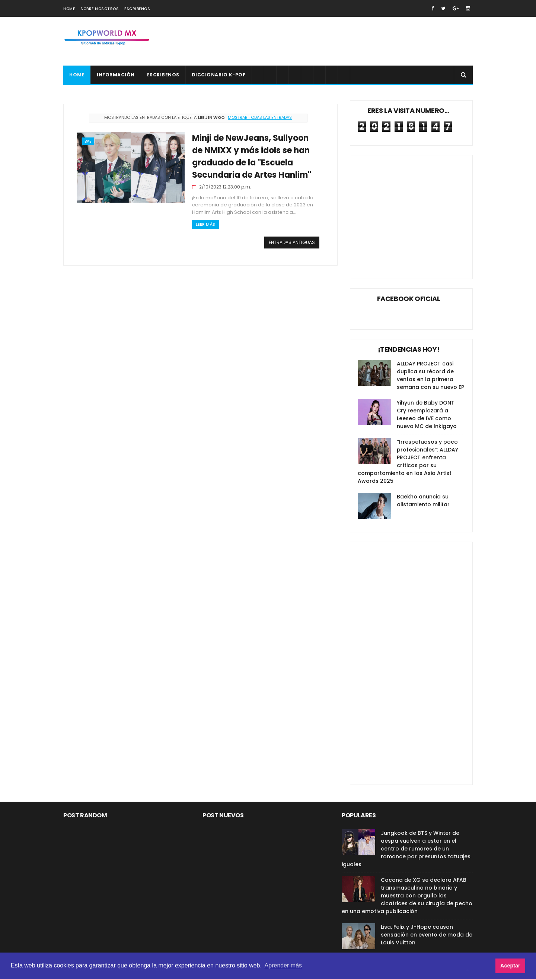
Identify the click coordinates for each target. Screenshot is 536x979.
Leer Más (205, 224)
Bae (88, 141)
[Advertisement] (337, 41)
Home (69, 9)
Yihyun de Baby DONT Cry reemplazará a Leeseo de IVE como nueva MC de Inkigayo (427, 414)
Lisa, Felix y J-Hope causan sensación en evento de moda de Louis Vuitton (426, 934)
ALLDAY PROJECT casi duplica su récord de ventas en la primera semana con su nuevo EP (430, 375)
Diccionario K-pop (219, 75)
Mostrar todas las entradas (260, 117)
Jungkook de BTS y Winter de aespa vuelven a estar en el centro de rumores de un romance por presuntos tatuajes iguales (406, 848)
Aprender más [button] (283, 965)
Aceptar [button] (510, 966)
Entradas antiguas (292, 242)
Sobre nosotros (99, 9)
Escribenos (137, 9)
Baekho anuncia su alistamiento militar (423, 500)
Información (116, 75)
